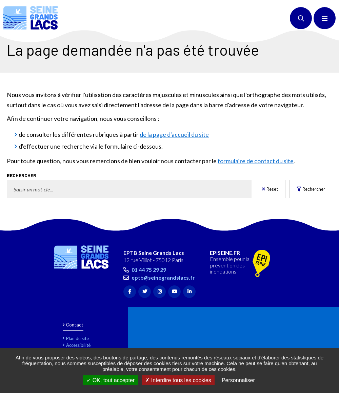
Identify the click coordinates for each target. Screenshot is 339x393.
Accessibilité (78, 345)
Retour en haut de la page (322, 227)
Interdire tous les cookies (178, 380)
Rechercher (313, 189)
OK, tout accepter (110, 380)
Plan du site (77, 338)
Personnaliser (238, 380)
